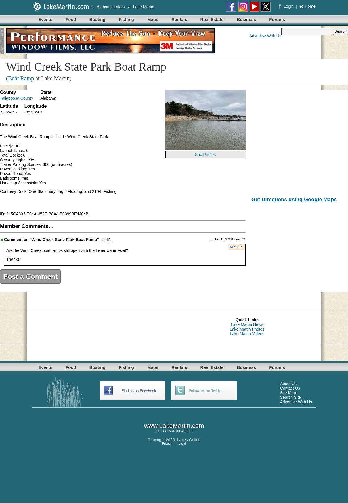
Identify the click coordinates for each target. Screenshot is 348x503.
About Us (288, 383)
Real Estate (212, 19)
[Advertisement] (299, 251)
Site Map (288, 392)
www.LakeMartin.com (174, 425)
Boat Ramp (21, 78)
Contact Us (290, 388)
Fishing (126, 19)
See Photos (205, 154)
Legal (182, 443)
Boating (97, 19)
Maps (152, 19)
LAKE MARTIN (170, 431)
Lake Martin (143, 7)
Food (71, 19)
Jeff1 (106, 239)
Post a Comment (30, 276)
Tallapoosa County (16, 98)
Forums (277, 19)
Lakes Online (189, 439)
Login (287, 6)
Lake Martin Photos (247, 329)
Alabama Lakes (111, 7)
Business (246, 19)
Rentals (179, 19)
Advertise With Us (265, 35)
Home (307, 6)
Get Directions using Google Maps (294, 199)
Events (45, 19)
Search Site (290, 397)
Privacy (167, 443)
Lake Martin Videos (247, 333)
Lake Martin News (247, 324)
